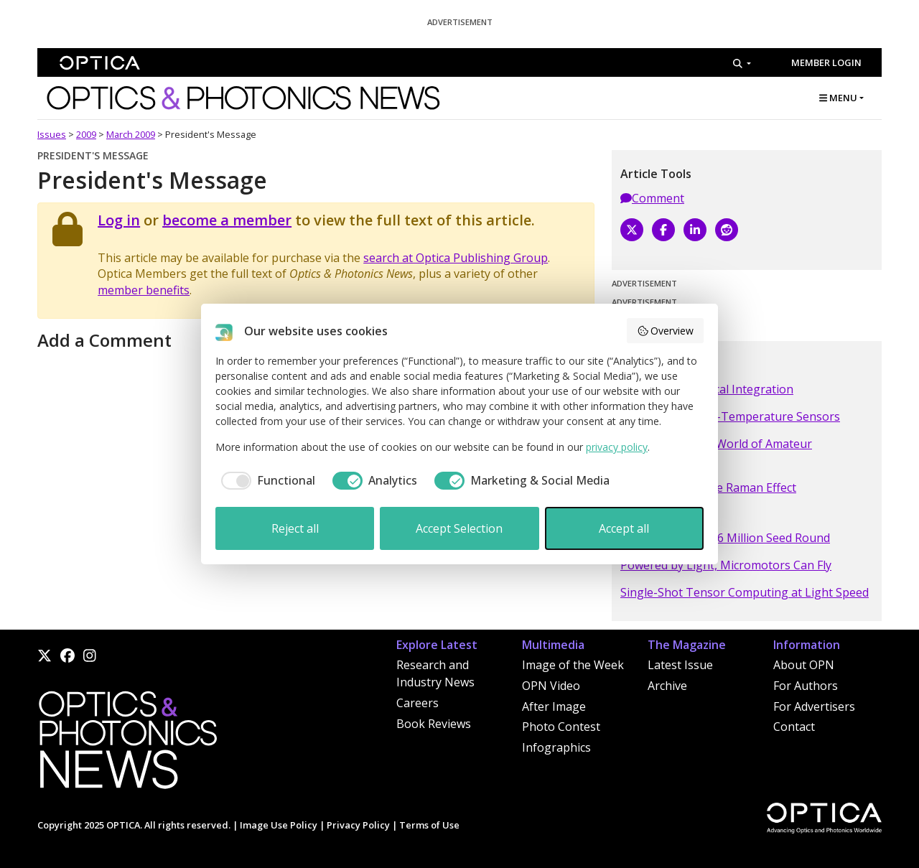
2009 (86, 134)
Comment (652, 198)
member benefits (144, 290)
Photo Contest (561, 726)
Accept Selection (459, 528)
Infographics (556, 747)
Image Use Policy (278, 824)
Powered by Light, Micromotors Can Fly (725, 565)
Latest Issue (680, 665)
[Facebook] (663, 229)
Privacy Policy (358, 824)
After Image (554, 706)
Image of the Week (573, 665)
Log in (119, 220)
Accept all (624, 528)
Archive (667, 686)
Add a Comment (104, 340)
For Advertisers (814, 706)
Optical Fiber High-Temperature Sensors (730, 416)
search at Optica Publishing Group (455, 258)
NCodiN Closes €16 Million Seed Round (725, 538)
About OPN (803, 665)
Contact (794, 726)
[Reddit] (726, 229)
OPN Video (551, 686)
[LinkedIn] (695, 229)
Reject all (295, 528)
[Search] (742, 63)
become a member (226, 220)
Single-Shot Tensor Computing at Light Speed (744, 592)
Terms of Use (429, 824)
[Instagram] (89, 655)
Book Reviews (433, 724)
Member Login (826, 62)
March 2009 (130, 134)
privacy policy (617, 447)
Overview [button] (665, 330)
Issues (51, 134)
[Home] (127, 744)
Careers (417, 703)
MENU (838, 97)
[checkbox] (265, 480)
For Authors (805, 686)
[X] (631, 229)
